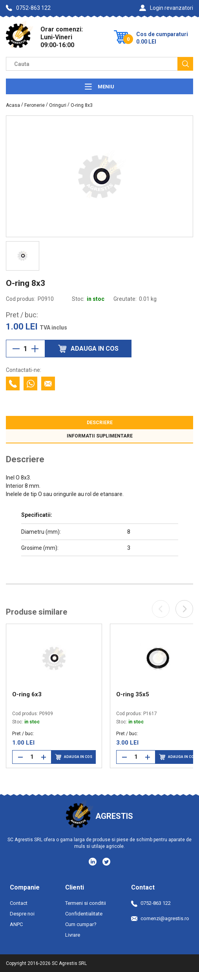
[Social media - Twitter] (106, 862)
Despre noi (22, 914)
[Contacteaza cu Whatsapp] (30, 383)
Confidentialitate (83, 914)
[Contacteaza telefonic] (13, 383)
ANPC (16, 924)
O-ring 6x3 (27, 694)
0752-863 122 (28, 8)
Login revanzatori (166, 8)
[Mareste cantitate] (35, 348)
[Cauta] (185, 64)
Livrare (72, 935)
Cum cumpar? (81, 924)
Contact (18, 903)
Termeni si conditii (85, 903)
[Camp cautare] (91, 64)
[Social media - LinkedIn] (93, 861)
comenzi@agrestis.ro (160, 918)
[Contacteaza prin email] (48, 383)
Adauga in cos (73, 757)
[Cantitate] (25, 349)
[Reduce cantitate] (16, 348)
